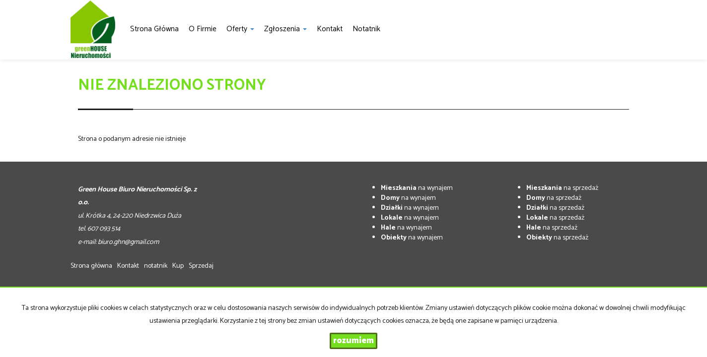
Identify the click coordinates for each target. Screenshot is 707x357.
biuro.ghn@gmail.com (128, 242)
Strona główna (154, 29)
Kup (178, 266)
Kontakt (330, 29)
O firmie (202, 29)
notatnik (366, 29)
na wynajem (417, 188)
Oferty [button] (240, 29)
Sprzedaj (201, 266)
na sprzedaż (562, 188)
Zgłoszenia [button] (285, 29)
